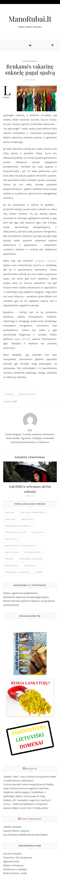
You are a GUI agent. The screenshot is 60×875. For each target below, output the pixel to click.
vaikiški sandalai (12, 826)
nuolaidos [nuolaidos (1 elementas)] (12, 552)
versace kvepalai (12, 853)
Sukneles (9, 394)
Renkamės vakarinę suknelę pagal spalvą (26, 597)
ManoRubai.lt (29, 18)
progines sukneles (46, 260)
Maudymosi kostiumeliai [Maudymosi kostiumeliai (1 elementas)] (20, 545)
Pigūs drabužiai (31, 819)
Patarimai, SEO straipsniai (17, 857)
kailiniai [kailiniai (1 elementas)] (37, 532)
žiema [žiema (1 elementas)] (39, 572)
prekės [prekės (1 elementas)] (9, 559)
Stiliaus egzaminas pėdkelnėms (20, 593)
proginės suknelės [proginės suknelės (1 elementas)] (31, 559)
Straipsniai (30, 61)
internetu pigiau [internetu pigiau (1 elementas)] (16, 532)
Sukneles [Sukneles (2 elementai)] (29, 565)
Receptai (31, 769)
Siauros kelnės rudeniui (16, 830)
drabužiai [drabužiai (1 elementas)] (27, 519)
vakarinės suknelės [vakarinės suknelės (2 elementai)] (17, 572)
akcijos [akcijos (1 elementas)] (10, 512)
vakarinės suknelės (26, 394)
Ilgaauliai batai (11, 861)
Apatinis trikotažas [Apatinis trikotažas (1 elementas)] (32, 512)
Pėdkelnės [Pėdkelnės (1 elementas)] (11, 565)
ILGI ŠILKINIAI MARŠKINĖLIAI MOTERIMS (25, 834)
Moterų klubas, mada (15, 873)
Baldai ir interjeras (13, 865)
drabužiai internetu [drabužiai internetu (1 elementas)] (18, 526)
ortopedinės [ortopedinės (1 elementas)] (32, 552)
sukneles (26, 338)
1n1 (15, 401)
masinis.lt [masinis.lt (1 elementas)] (11, 539)
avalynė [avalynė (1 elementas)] (10, 519)
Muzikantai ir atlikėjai (15, 869)
